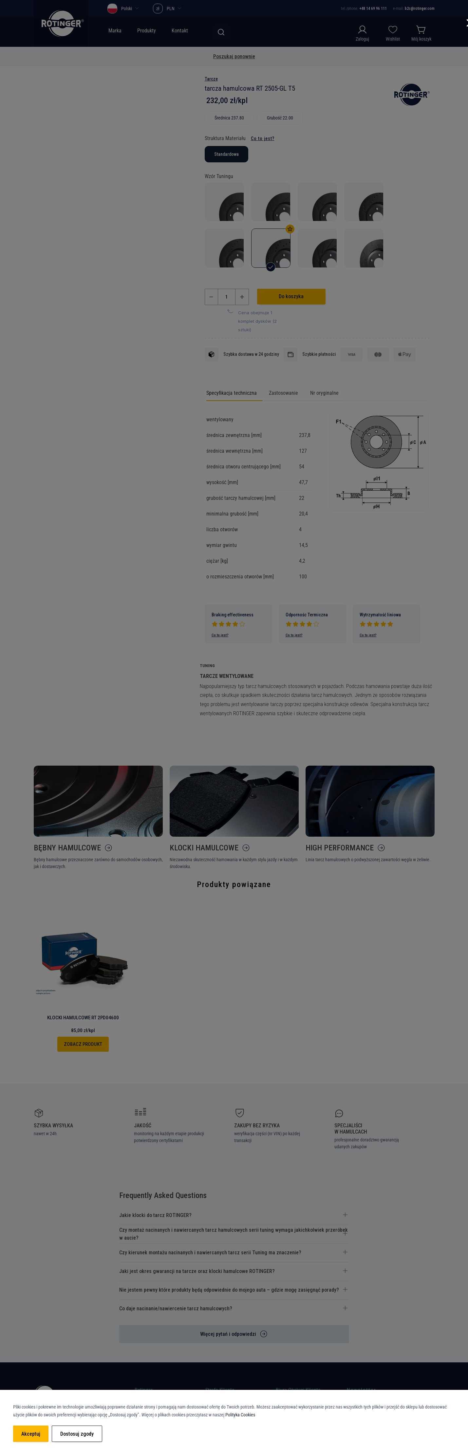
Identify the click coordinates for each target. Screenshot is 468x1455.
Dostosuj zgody (77, 1434)
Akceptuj (30, 1434)
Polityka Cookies (240, 1414)
